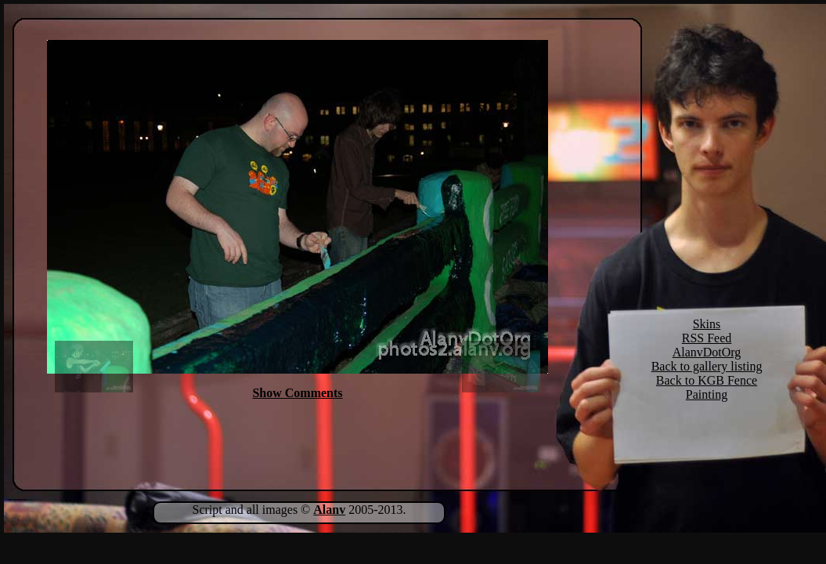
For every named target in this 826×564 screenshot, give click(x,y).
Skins (707, 324)
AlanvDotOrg (707, 352)
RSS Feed (707, 338)
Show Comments (297, 393)
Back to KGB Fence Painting (706, 387)
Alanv (329, 509)
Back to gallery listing (707, 366)
